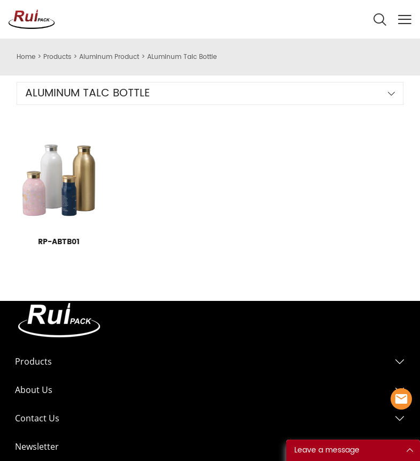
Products (57, 57)
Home (26, 57)
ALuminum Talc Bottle (182, 57)
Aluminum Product (109, 57)
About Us (33, 390)
